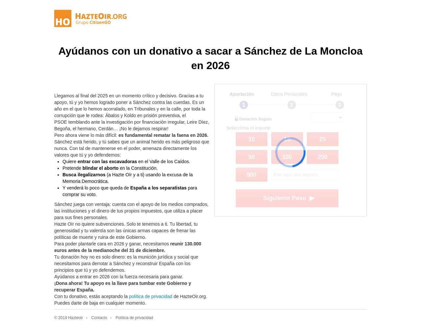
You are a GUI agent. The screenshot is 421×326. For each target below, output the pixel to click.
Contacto (99, 317)
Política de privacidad (134, 317)
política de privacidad (150, 296)
